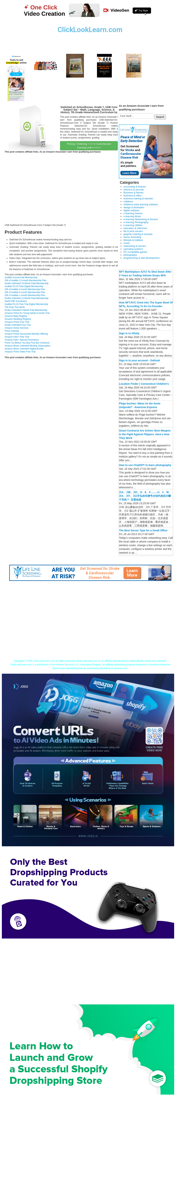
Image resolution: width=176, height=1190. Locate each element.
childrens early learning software (140, 204)
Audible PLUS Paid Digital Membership (24, 286)
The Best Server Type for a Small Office (143, 530)
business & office (132, 195)
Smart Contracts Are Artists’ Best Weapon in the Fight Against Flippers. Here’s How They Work (145, 434)
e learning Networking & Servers (140, 219)
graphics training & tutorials (137, 234)
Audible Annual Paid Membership (21, 277)
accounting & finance (134, 186)
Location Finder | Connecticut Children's (144, 383)
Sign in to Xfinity (129, 333)
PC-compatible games (135, 252)
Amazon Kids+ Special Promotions (22, 340)
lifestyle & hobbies (133, 240)
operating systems (133, 249)
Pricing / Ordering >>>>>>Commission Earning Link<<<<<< (89, 145)
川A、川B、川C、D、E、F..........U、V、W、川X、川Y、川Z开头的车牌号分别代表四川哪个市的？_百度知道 (145, 496)
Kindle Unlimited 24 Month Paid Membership (27, 283)
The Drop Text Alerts (15, 307)
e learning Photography (135, 222)
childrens (128, 201)
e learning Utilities (132, 225)
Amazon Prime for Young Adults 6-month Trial (27, 313)
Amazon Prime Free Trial (17, 322)
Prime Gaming (12, 331)
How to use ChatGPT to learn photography (145, 465)
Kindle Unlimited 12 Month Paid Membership (27, 298)
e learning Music (132, 216)
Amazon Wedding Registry (18, 319)
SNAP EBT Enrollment (16, 301)
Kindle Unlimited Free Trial (18, 325)
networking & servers (134, 246)
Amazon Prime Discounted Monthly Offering (26, 334)
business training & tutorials (138, 198)
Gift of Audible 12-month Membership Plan (25, 280)
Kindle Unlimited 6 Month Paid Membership (26, 310)
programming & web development (141, 257)
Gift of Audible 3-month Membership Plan (25, 289)
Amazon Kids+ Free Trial (17, 337)
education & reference (135, 228)
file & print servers (133, 231)
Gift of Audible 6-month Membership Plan (25, 292)
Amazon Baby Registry (16, 316)
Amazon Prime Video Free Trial (20, 351)
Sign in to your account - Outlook (139, 360)
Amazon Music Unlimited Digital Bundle (24, 348)
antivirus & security (133, 189)
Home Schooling (132, 237)
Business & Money (133, 192)
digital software (131, 210)
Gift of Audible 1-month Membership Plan (25, 295)
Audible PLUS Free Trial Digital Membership (26, 304)
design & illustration (133, 207)
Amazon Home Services (17, 328)
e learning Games (132, 213)
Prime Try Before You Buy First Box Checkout (27, 342)
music (126, 243)
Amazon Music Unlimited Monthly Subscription (27, 345)
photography (130, 255)
